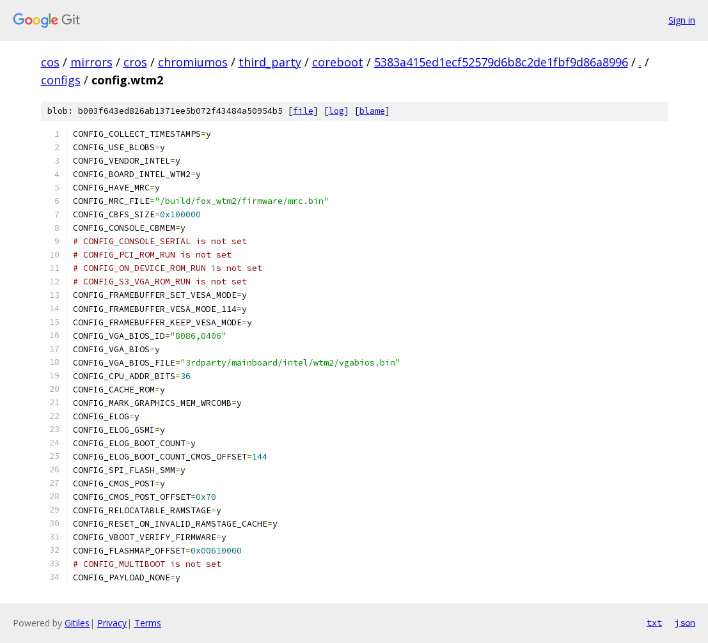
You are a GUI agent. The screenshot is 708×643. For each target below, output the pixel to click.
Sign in (681, 20)
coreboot (337, 62)
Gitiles (77, 623)
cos (50, 62)
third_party (270, 62)
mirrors (91, 62)
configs (61, 80)
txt (654, 622)
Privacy (112, 623)
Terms (147, 623)
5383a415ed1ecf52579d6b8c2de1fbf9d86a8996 (501, 62)
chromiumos (193, 62)
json (685, 622)
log (336, 110)
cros (135, 62)
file (303, 110)
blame (372, 110)
